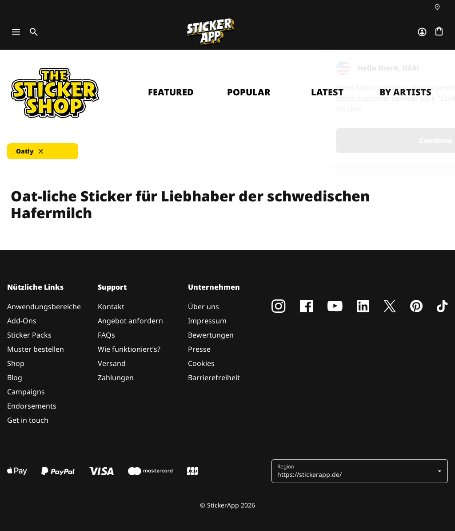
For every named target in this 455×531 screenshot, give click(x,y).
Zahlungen (116, 377)
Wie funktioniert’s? (129, 349)
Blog (14, 377)
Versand (112, 363)
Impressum (207, 321)
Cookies (201, 363)
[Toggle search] (32, 32)
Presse (199, 349)
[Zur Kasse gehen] (439, 32)
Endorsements (31, 406)
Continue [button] (335, 141)
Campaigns (26, 392)
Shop (15, 363)
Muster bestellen (35, 349)
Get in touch (27, 420)
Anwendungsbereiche (44, 306)
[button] (42, 151)
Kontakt (111, 306)
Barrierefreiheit (214, 377)
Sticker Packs (29, 335)
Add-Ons (21, 321)
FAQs (106, 335)
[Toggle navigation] (16, 32)
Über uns (203, 306)
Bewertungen (211, 335)
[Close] (428, 68)
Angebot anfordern (130, 321)
